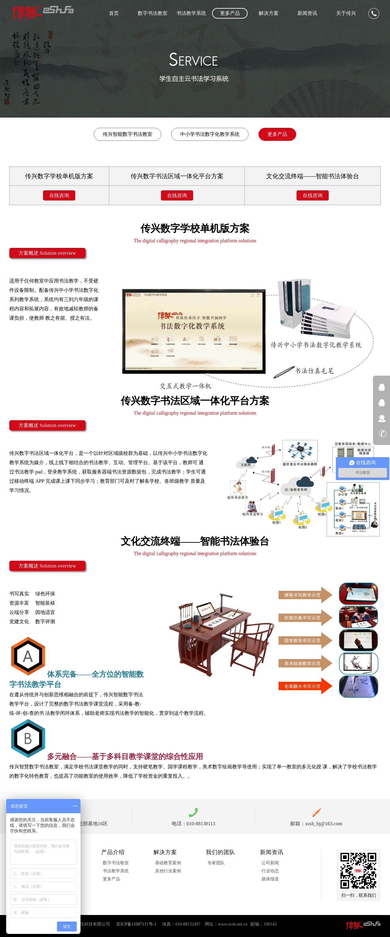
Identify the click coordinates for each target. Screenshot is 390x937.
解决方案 (269, 13)
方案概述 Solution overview (47, 253)
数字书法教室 (152, 13)
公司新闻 (270, 863)
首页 (114, 13)
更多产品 (230, 13)
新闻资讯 (307, 13)
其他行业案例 (168, 871)
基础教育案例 (168, 863)
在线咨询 (59, 195)
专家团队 (216, 863)
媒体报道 (270, 879)
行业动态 (270, 871)
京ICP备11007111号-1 (136, 924)
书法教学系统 (191, 13)
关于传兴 (346, 13)
